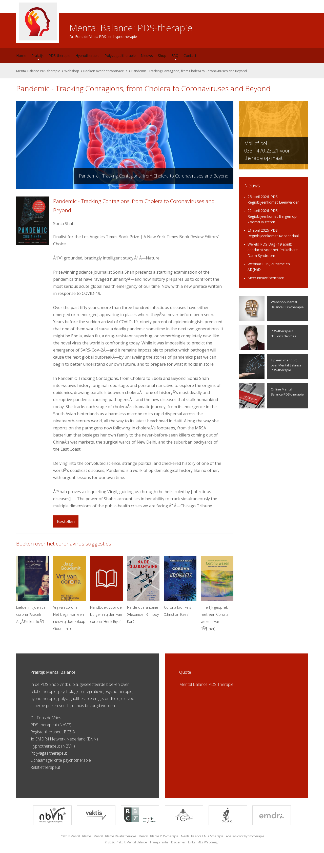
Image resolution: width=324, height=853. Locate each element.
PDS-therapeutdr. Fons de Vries (267, 337)
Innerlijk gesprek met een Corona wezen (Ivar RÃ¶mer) (217, 593)
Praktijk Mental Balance (75, 836)
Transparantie (159, 842)
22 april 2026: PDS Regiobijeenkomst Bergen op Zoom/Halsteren (272, 216)
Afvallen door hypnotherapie (245, 836)
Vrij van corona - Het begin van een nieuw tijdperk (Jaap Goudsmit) (69, 593)
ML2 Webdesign (208, 842)
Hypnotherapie (87, 55)
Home (21, 55)
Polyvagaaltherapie (120, 55)
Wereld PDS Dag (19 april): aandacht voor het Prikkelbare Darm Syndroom (273, 250)
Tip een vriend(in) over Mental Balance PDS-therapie (270, 366)
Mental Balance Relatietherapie (115, 836)
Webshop (71, 71)
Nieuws (147, 55)
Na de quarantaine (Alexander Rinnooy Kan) (143, 590)
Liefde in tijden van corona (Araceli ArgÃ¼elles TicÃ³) (32, 590)
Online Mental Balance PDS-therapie (271, 395)
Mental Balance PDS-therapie (38, 71)
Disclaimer (178, 842)
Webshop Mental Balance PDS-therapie (271, 308)
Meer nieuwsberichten (266, 277)
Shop (162, 55)
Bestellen (66, 521)
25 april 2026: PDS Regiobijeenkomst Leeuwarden (273, 199)
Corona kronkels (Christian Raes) (180, 586)
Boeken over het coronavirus (105, 71)
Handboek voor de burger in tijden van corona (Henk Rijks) (106, 590)
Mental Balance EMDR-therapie (202, 836)
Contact (190, 55)
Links (191, 842)
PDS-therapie (59, 55)
